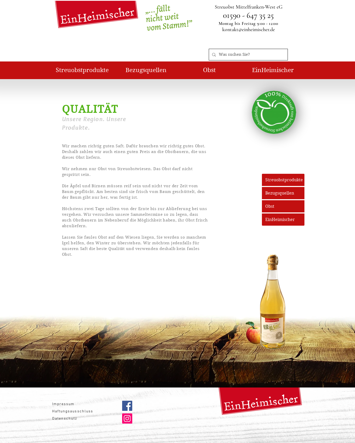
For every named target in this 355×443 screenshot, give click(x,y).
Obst (269, 206)
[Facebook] (127, 406)
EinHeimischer (280, 219)
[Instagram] (127, 418)
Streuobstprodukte (284, 179)
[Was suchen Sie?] (248, 54)
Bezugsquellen (279, 193)
